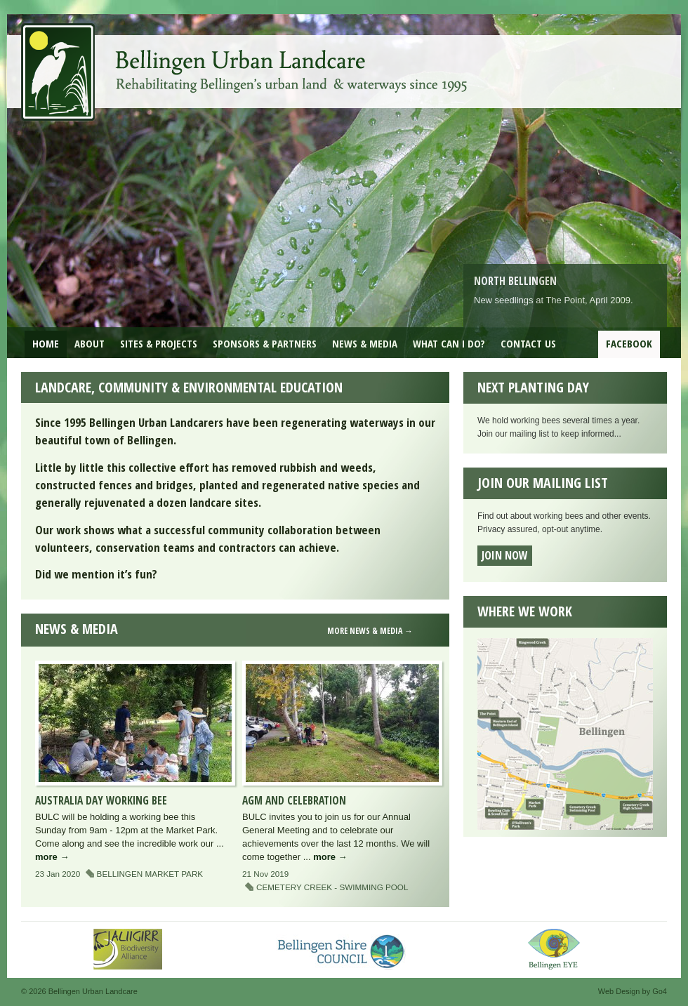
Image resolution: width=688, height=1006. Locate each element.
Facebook (629, 343)
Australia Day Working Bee (101, 800)
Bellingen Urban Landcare (245, 62)
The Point (565, 300)
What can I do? (449, 343)
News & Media (364, 343)
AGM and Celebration (294, 800)
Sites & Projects (158, 343)
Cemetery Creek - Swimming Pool (332, 887)
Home (45, 343)
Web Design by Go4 (632, 991)
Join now (505, 555)
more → (52, 857)
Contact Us (528, 343)
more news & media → (370, 631)
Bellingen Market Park (150, 873)
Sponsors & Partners (265, 343)
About (89, 343)
